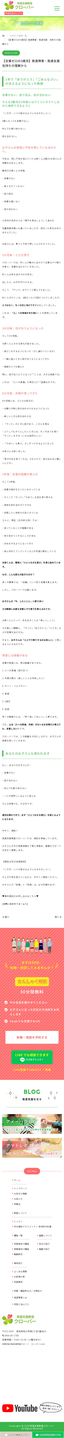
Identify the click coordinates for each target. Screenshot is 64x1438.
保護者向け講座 (20, 1249)
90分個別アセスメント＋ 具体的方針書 (31, 1226)
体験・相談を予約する (32, 1037)
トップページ (19, 1188)
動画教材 (17, 1254)
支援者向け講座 (20, 1244)
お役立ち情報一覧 (18, 35)
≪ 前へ (5, 916)
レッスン (17, 1221)
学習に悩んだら (20, 1304)
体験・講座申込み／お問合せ (27, 1291)
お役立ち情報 (19, 1194)
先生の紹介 (43, 1244)
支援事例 (17, 1282)
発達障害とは (19, 1297)
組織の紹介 (43, 1249)
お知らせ (17, 1199)
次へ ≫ (58, 916)
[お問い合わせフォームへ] (15, 903)
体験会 (16, 1204)
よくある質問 (19, 1271)
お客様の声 (18, 1277)
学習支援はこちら (13, 13)
